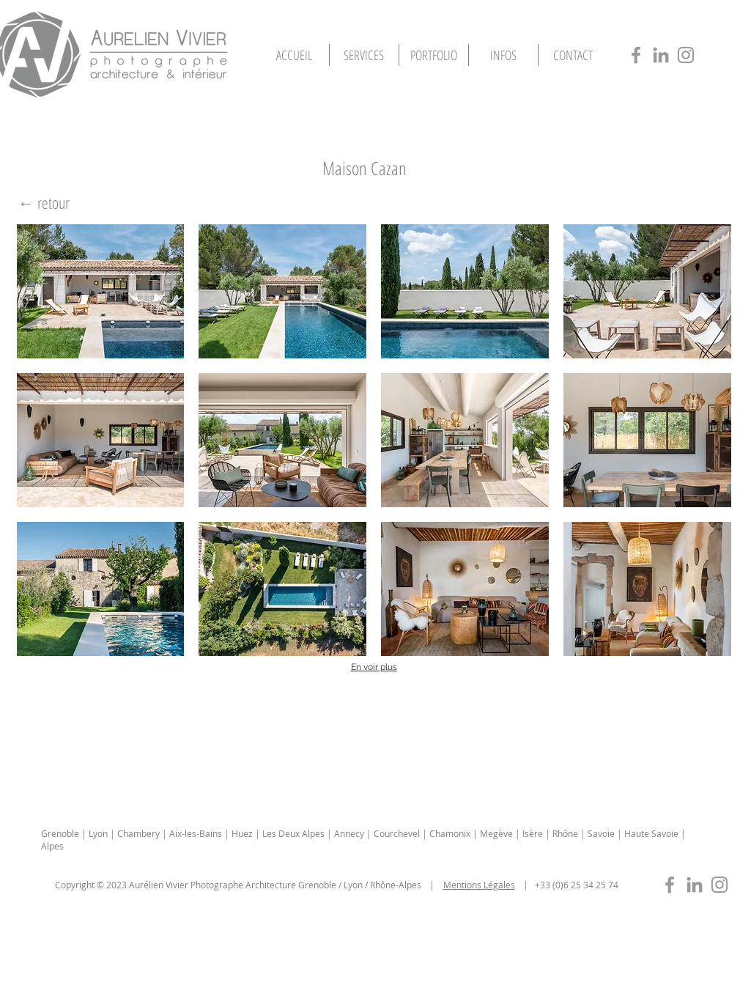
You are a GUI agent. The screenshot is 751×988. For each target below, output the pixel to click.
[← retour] (44, 203)
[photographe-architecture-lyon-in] (661, 55)
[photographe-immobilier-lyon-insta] (719, 885)
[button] (433, 55)
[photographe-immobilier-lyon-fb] (670, 885)
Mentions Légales (479, 885)
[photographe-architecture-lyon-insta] (686, 55)
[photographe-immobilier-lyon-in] (695, 885)
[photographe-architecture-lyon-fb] (636, 55)
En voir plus (374, 667)
